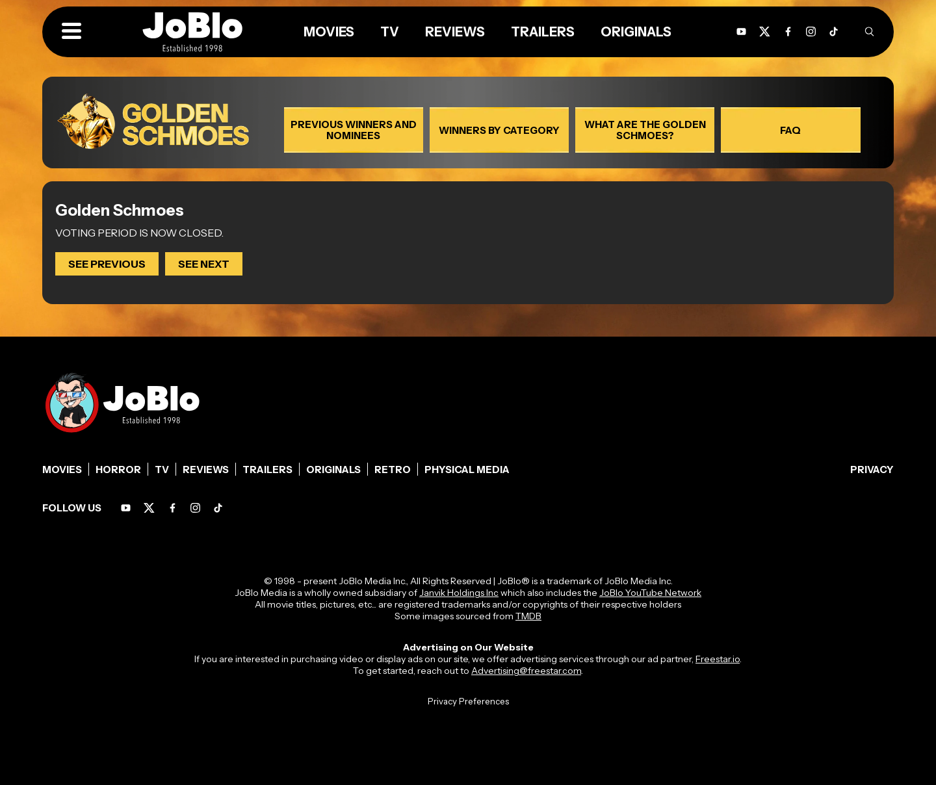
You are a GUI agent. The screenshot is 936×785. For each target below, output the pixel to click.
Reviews (455, 32)
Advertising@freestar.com (526, 670)
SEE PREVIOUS (107, 263)
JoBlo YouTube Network (650, 592)
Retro (392, 469)
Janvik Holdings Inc (459, 592)
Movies (329, 32)
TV (389, 32)
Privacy (872, 469)
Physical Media (467, 469)
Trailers (543, 32)
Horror (118, 469)
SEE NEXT (203, 263)
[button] (71, 32)
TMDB (528, 616)
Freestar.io (718, 659)
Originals (636, 32)
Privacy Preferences (468, 701)
